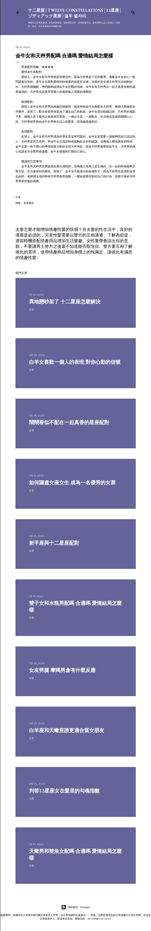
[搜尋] (133, 12)
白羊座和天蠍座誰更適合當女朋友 (66, 730)
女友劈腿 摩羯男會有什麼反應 (62, 670)
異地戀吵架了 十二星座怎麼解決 (64, 301)
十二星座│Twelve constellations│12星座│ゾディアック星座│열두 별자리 (75, 13)
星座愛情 (29, 203)
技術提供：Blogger (75, 907)
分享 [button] (17, 197)
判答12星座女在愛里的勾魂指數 (64, 790)
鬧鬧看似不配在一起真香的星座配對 (69, 422)
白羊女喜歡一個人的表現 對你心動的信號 (75, 362)
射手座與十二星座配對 (54, 543)
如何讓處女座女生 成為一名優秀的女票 (72, 482)
